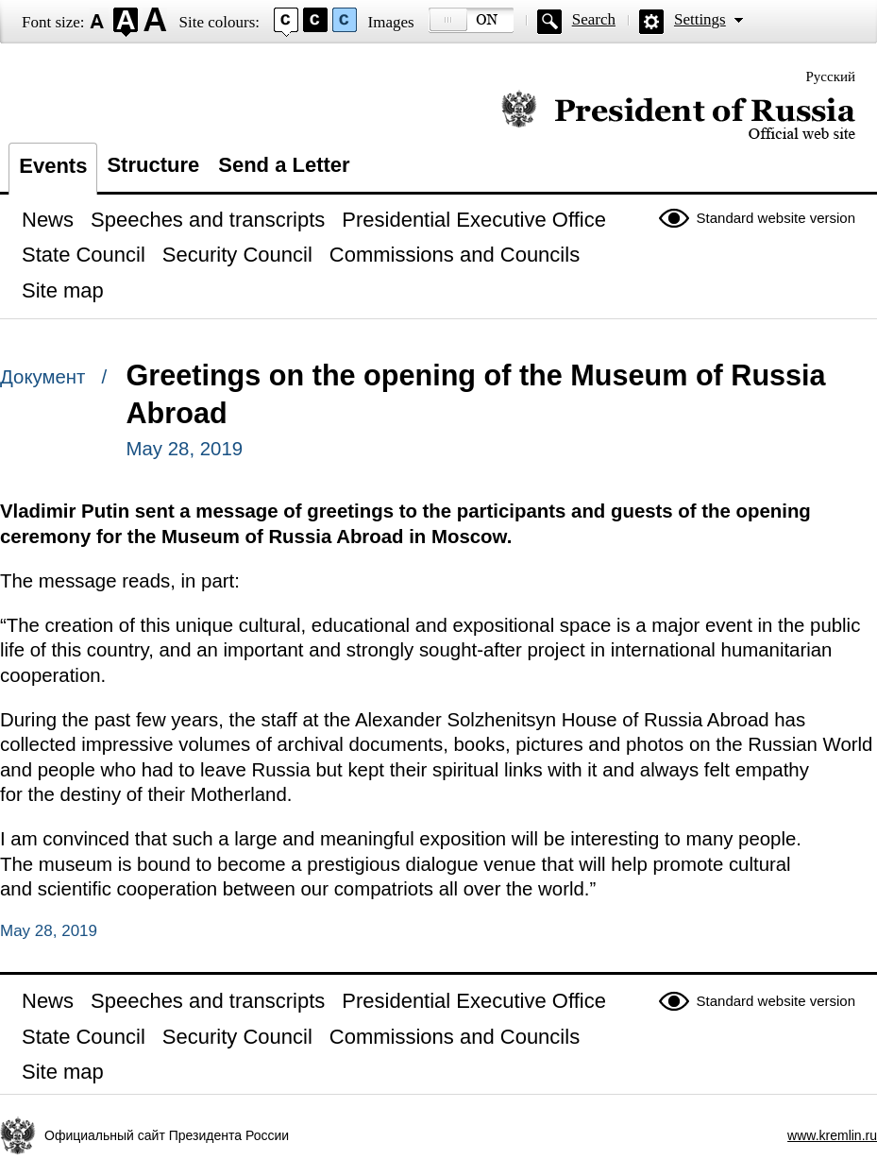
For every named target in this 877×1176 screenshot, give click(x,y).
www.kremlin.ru (832, 1135)
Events (53, 166)
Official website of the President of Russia (678, 116)
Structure (153, 165)
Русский (831, 76)
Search (594, 19)
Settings (700, 19)
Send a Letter (283, 165)
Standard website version (776, 218)
